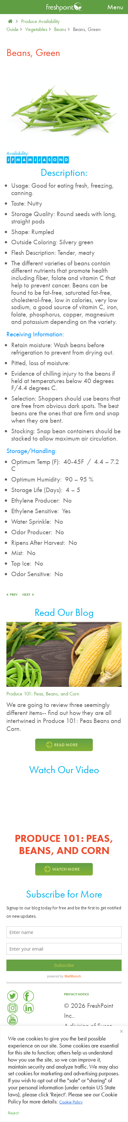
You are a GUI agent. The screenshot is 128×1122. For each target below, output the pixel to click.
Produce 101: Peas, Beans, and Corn (42, 693)
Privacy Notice (76, 994)
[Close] (121, 1031)
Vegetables (36, 29)
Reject (13, 1113)
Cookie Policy (71, 1102)
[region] (64, 1074)
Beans (60, 29)
